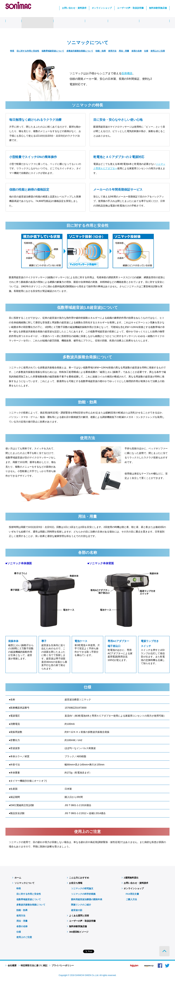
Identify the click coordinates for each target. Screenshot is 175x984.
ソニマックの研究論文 (82, 888)
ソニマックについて (23, 883)
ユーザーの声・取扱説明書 (130, 8)
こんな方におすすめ (78, 877)
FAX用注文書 (132, 894)
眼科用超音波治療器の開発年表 (86, 899)
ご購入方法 (131, 899)
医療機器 (127, 73)
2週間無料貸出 (130, 877)
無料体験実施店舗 (158, 8)
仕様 (146, 51)
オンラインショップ (102, 8)
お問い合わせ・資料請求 (74, 8)
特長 (12, 51)
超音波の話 (76, 910)
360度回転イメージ (77, 932)
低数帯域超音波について (53, 51)
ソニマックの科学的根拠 (83, 894)
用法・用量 (124, 51)
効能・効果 (101, 51)
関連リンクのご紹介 (81, 904)
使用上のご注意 (158, 51)
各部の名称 (136, 51)
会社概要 (11, 965)
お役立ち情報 (75, 883)
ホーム (16, 877)
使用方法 (112, 51)
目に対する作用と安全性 (28, 51)
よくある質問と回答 (78, 915)
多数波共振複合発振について (79, 51)
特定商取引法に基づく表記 (33, 965)
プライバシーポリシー (61, 965)
